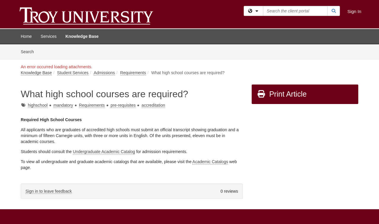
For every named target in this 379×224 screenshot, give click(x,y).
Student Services (73, 72)
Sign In (354, 11)
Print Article (282, 94)
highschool (38, 105)
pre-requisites (123, 105)
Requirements (133, 72)
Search (29, 51)
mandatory (63, 105)
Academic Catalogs (210, 161)
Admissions (104, 72)
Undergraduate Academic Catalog (104, 151)
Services (49, 36)
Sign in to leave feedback (48, 191)
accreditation (153, 105)
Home (26, 36)
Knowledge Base (82, 36)
